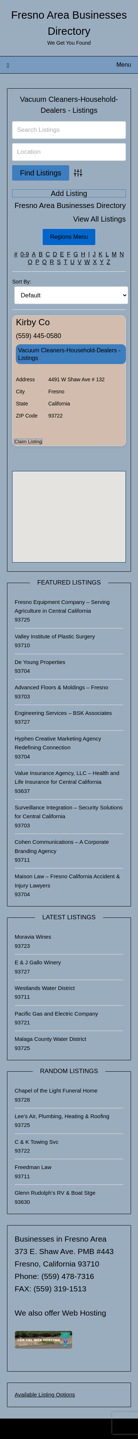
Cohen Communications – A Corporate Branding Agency (62, 846)
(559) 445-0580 (38, 336)
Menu (123, 65)
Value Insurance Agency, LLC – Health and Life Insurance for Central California (67, 777)
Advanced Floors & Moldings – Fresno (61, 687)
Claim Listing (28, 441)
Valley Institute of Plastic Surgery (55, 636)
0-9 (24, 254)
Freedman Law (33, 1167)
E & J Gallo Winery (38, 962)
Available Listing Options (45, 1394)
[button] (69, 510)
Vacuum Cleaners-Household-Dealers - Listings (69, 354)
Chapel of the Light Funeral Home (56, 1090)
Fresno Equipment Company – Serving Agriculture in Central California (62, 606)
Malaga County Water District (50, 1039)
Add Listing (69, 193)
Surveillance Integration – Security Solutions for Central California (69, 811)
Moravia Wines (33, 937)
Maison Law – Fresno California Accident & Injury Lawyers (67, 880)
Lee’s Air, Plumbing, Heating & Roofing (62, 1116)
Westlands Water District (45, 988)
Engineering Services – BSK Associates (63, 713)
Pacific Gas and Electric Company (56, 1013)
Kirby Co (33, 322)
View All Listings (99, 219)
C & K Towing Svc (37, 1142)
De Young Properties (40, 662)
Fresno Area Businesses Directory (69, 205)
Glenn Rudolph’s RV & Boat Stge (55, 1193)
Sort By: (21, 282)
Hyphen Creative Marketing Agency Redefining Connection (58, 742)
